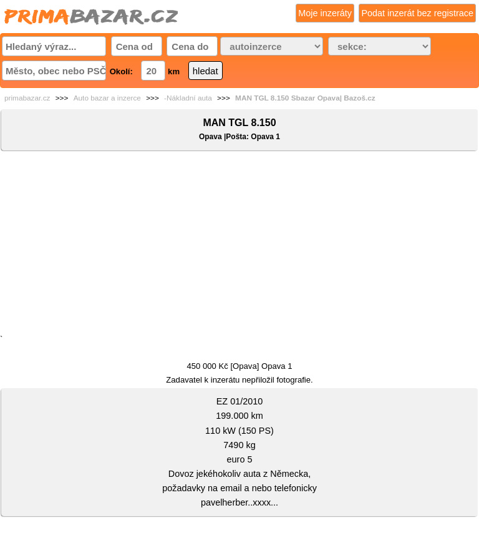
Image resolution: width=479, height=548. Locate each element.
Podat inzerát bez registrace (417, 13)
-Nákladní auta (188, 98)
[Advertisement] (239, 245)
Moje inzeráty (325, 13)
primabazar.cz (27, 98)
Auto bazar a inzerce (107, 98)
